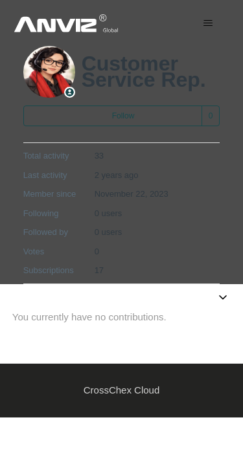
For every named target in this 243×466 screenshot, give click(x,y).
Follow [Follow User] (123, 115)
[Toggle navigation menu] (208, 23)
